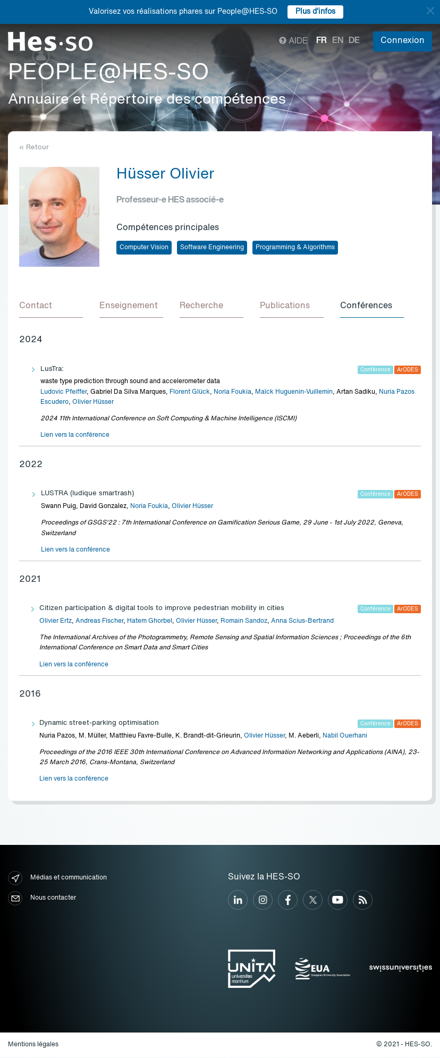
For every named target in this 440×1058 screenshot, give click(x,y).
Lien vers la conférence (74, 436)
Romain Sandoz (244, 622)
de (354, 41)
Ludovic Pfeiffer (63, 393)
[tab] (51, 307)
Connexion (402, 41)
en (337, 41)
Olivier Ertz (55, 622)
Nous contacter (42, 899)
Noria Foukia (232, 393)
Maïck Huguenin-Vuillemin (294, 393)
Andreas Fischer (99, 622)
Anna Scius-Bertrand (302, 622)
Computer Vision (144, 247)
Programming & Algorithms (295, 247)
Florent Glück (190, 393)
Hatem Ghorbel (149, 622)
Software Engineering (212, 247)
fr (321, 41)
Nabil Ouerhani (345, 736)
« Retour (34, 147)
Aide (293, 41)
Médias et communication (57, 878)
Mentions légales (33, 1045)
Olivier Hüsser (93, 403)
